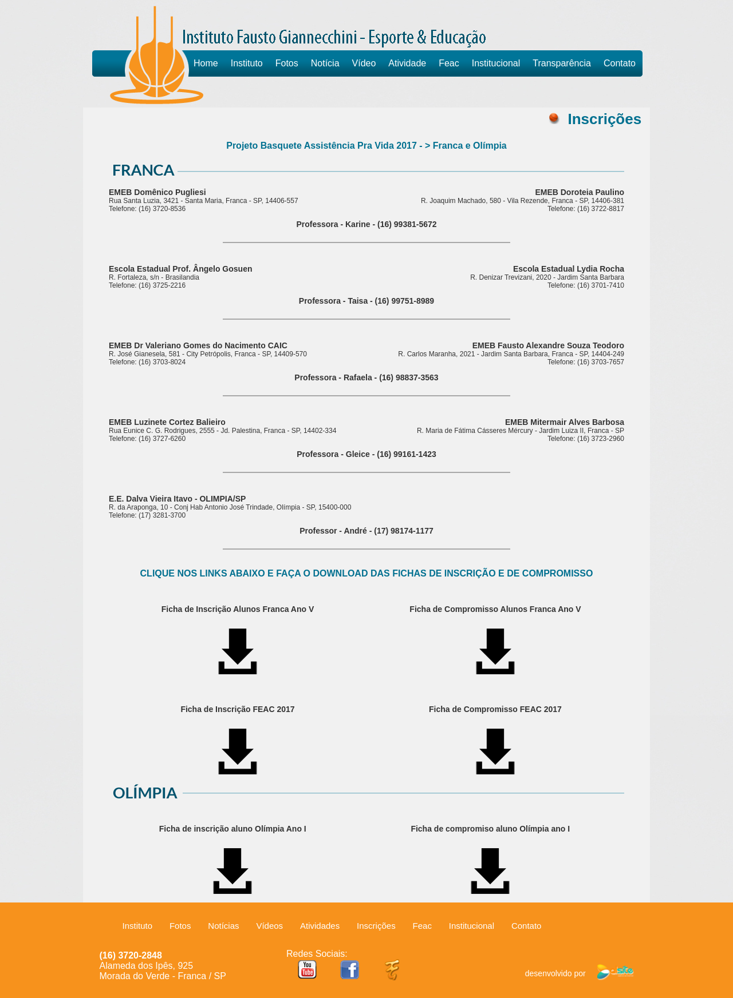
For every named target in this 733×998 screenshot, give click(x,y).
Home (206, 63)
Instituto (247, 63)
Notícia (325, 63)
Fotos (286, 63)
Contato (620, 63)
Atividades (320, 926)
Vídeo (364, 63)
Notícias (223, 926)
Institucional (496, 63)
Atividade (407, 63)
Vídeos (269, 926)
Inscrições (376, 926)
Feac (449, 63)
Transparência (562, 63)
